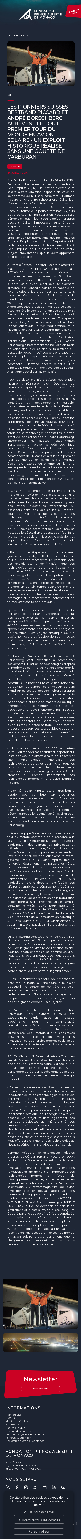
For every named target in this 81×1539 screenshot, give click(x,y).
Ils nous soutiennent (19, 1437)
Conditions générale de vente (25, 1434)
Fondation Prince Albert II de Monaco (40, 15)
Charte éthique (15, 1428)
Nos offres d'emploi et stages (25, 1441)
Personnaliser (38, 1531)
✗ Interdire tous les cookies (39, 1520)
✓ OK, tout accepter (39, 1512)
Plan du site (14, 1414)
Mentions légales (17, 1421)
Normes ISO (13, 1424)
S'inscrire (40, 1389)
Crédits (10, 1418)
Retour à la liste (19, 35)
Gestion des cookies (19, 1431)
